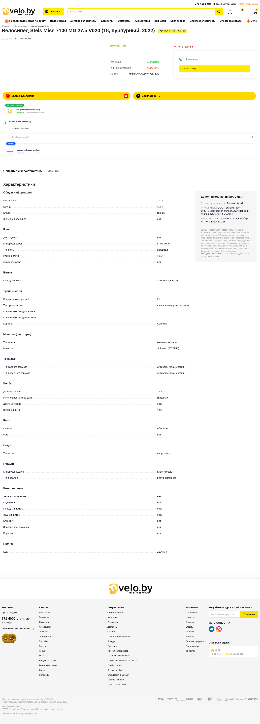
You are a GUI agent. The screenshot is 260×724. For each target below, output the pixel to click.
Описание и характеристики (22, 171)
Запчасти (160, 21)
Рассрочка (112, 622)
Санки (42, 670)
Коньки (42, 651)
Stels (160, 207)
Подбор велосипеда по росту (25, 21)
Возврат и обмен (115, 670)
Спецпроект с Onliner (118, 675)
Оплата (111, 632)
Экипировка (177, 21)
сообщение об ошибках (211, 254)
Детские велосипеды (83, 21)
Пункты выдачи (9, 613)
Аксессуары (142, 21)
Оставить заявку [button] (188, 69)
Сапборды (44, 675)
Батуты (42, 646)
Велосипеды (58, 21)
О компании (191, 613)
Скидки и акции (115, 613)
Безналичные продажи (118, 656)
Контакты (190, 651)
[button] (130, 151)
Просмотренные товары (119, 637)
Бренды (111, 641)
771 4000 (200, 3)
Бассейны (44, 641)
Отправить (249, 614)
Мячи (41, 656)
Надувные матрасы (48, 661)
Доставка (112, 627)
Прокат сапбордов (116, 685)
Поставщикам (192, 646)
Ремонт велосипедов (117, 651)
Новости (190, 617)
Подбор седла (114, 665)
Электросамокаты (231, 21)
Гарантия (112, 646)
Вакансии (190, 622)
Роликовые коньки (48, 665)
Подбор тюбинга (115, 680)
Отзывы (53, 171)
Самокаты (124, 21)
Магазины (112, 617)
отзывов (225, 654)
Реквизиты (191, 637)
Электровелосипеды (202, 21)
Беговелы (107, 21)
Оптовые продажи (195, 641)
